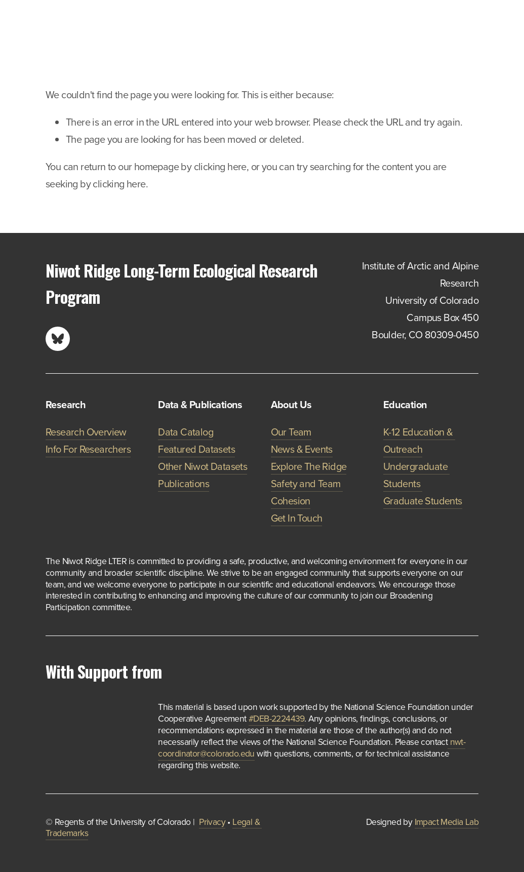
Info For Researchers (88, 449)
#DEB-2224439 (276, 718)
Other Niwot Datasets (202, 466)
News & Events (302, 449)
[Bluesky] (58, 339)
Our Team (291, 431)
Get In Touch (297, 517)
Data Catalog (185, 431)
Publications (183, 483)
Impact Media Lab (446, 821)
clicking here (220, 166)
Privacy (212, 821)
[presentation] (57, 713)
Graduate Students (422, 500)
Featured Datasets (196, 449)
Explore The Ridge (309, 466)
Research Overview (86, 431)
